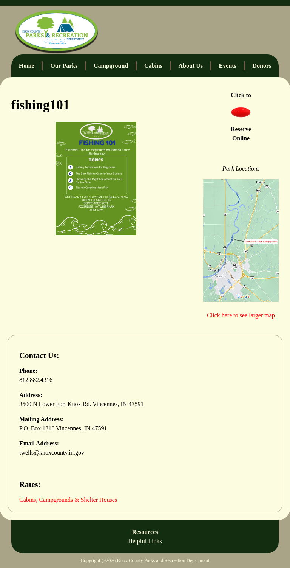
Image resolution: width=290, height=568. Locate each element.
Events (227, 65)
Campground (111, 65)
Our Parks (63, 65)
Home (26, 65)
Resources (145, 537)
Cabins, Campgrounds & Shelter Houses (68, 500)
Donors (261, 65)
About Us (191, 65)
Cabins (153, 65)
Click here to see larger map (241, 315)
